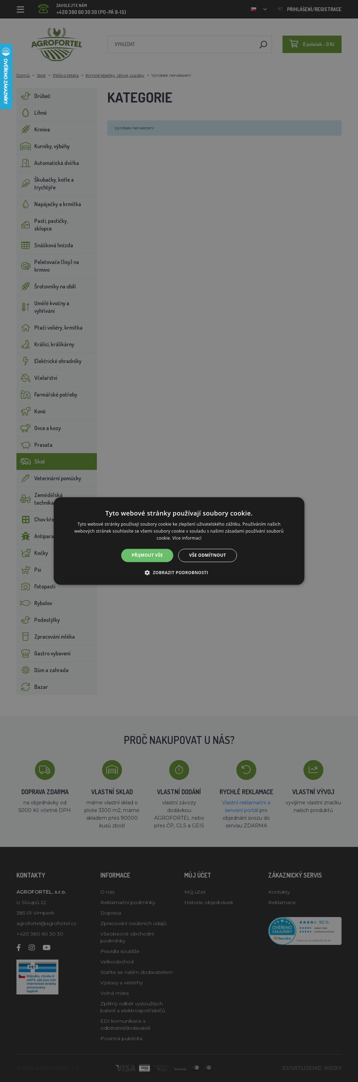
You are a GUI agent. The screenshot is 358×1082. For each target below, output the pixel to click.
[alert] (179, 541)
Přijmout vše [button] (147, 555)
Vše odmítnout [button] (207, 555)
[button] (179, 572)
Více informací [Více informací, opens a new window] (186, 538)
